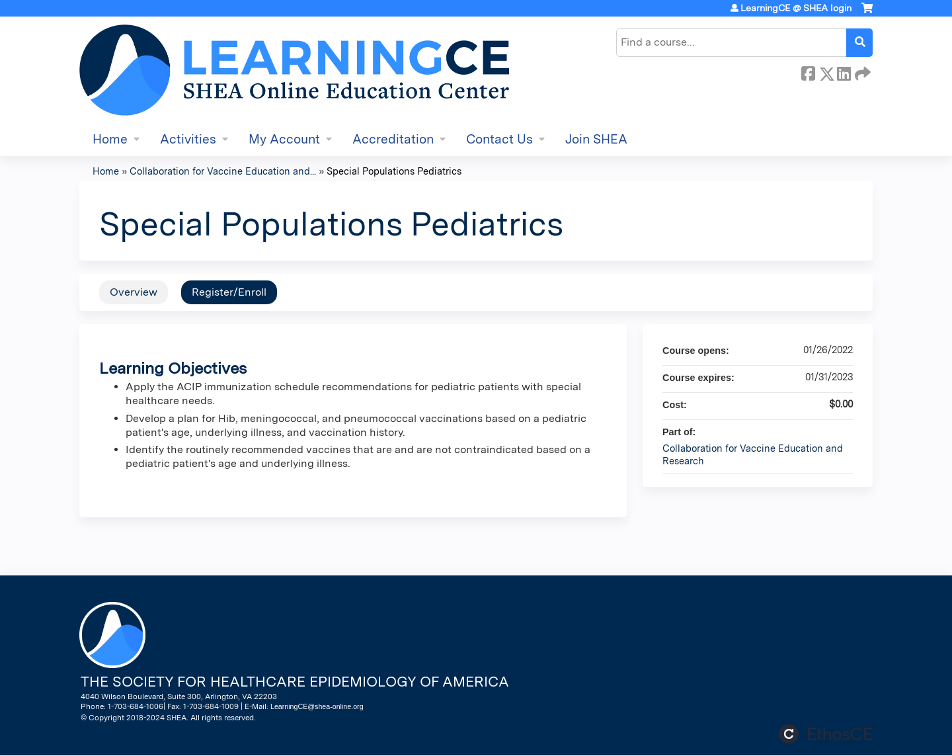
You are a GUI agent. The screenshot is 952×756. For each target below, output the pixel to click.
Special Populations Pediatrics (394, 171)
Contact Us (499, 139)
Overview (133, 292)
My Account (284, 139)
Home (110, 139)
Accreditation (393, 139)
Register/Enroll (229, 292)
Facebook (807, 71)
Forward (861, 71)
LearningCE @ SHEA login (796, 8)
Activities (188, 139)
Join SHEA (596, 139)
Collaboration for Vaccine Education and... (223, 171)
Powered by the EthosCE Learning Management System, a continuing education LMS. (826, 733)
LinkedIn (843, 71)
